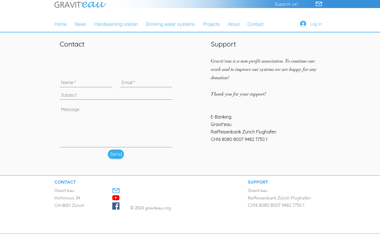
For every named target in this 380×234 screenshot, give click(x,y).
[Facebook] (115, 206)
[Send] (116, 154)
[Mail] (319, 3)
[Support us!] (286, 4)
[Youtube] (115, 197)
